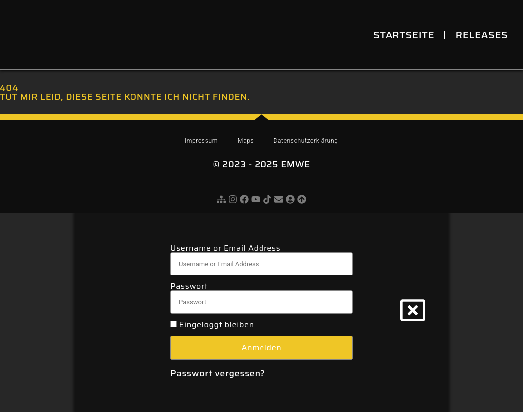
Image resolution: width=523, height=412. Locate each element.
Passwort (189, 286)
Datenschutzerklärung (305, 140)
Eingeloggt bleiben (212, 325)
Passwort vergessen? (217, 373)
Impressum (201, 140)
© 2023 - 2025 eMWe (261, 164)
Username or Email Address (225, 248)
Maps (246, 140)
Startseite (403, 35)
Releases (481, 35)
